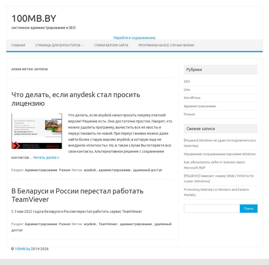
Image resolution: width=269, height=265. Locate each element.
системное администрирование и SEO (43, 28)
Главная (18, 45)
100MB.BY (33, 18)
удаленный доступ (147, 170)
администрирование (115, 170)
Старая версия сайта (111, 45)
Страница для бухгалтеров (58, 45)
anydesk (90, 170)
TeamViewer (108, 224)
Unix (187, 89)
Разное (64, 170)
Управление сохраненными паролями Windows (220, 154)
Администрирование (41, 170)
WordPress (192, 97)
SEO (187, 81)
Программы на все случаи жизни (166, 45)
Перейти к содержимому (134, 38)
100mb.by (22, 249)
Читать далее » (46, 157)
